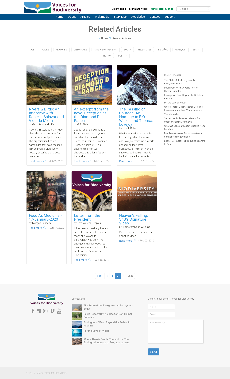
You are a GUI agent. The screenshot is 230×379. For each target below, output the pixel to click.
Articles (85, 16)
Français (180, 49)
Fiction (107, 55)
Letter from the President (87, 225)
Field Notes (144, 49)
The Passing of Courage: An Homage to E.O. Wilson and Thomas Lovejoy (136, 117)
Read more (35, 161)
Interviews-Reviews (105, 49)
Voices (45, 49)
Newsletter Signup (162, 9)
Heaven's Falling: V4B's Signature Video (133, 227)
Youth (127, 49)
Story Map (120, 16)
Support (170, 16)
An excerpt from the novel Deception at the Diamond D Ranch (91, 115)
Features (61, 49)
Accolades (138, 16)
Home (59, 16)
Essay (196, 49)
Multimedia (102, 16)
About (72, 16)
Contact (155, 16)
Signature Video (138, 8)
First (99, 275)
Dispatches (80, 49)
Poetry (122, 55)
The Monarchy (171, 114)
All (32, 49)
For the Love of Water (175, 102)
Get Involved (118, 8)
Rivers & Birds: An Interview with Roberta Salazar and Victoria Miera (46, 115)
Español (163, 49)
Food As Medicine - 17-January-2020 (45, 225)
